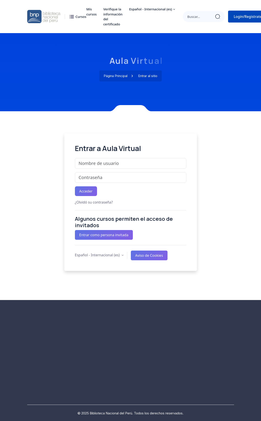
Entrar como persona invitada (103, 234)
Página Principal (116, 76)
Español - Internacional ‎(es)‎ (150, 9)
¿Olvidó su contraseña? (94, 202)
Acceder (86, 191)
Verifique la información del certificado (112, 16)
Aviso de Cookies (149, 255)
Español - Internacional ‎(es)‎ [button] (98, 255)
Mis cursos (91, 11)
